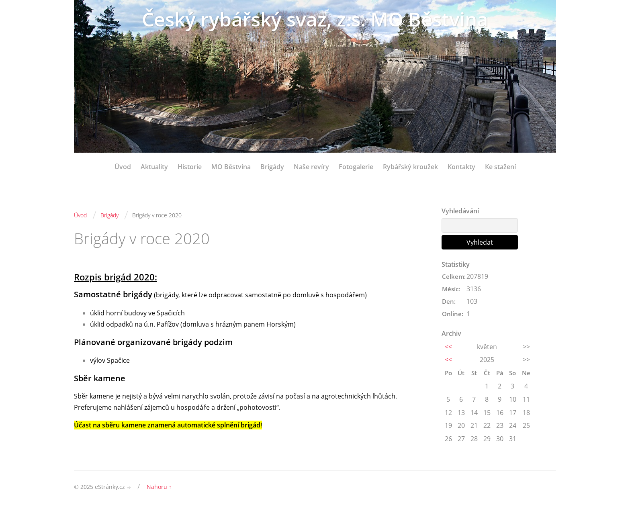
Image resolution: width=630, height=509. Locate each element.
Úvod (123, 166)
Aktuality (154, 166)
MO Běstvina (231, 166)
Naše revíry (311, 166)
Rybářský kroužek (410, 166)
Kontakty (461, 166)
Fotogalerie (356, 166)
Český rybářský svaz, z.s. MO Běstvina (315, 19)
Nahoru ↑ (159, 487)
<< (448, 346)
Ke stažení (500, 166)
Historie (190, 166)
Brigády (272, 166)
